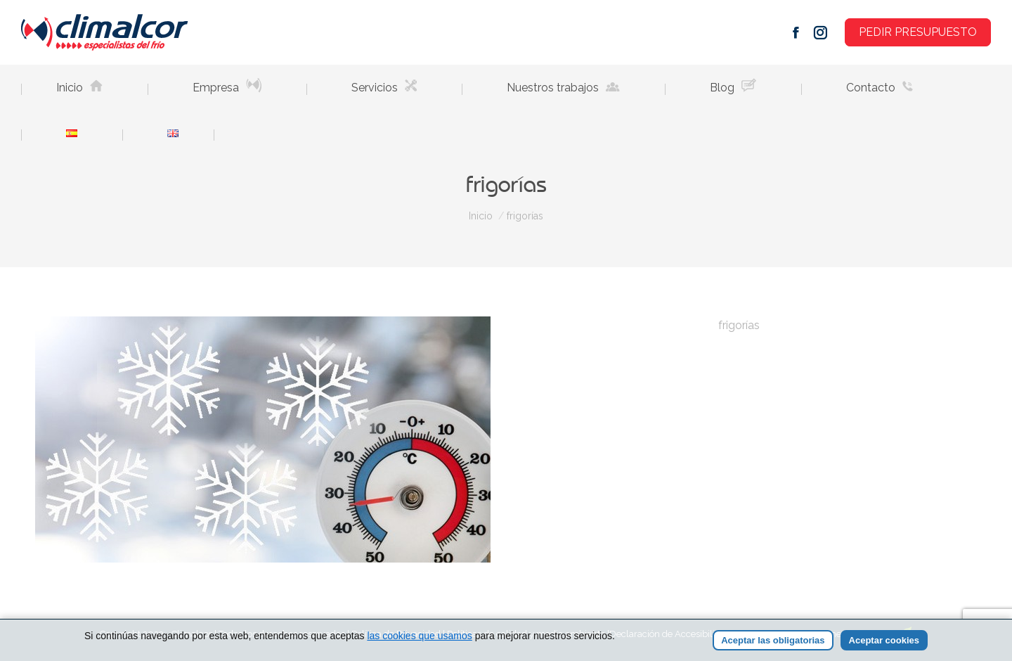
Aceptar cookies (884, 641)
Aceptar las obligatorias (772, 641)
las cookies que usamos (419, 636)
